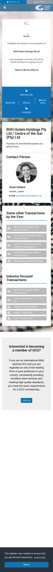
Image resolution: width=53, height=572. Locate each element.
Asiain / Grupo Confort (23, 318)
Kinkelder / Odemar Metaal (25, 307)
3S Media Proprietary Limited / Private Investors (26, 253)
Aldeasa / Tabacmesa (22, 312)
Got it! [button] (26, 564)
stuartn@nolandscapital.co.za (29, 196)
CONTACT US (13, 2)
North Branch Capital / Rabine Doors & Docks (26, 291)
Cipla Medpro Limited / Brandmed (28, 261)
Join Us (26, 400)
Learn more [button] (40, 557)
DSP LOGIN (39, 2)
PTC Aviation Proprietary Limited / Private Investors (28, 236)
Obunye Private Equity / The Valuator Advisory (25, 228)
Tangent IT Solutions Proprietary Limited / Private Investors (27, 245)
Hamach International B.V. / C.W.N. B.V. (28, 299)
